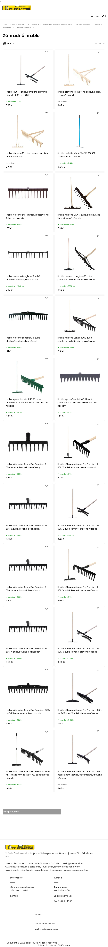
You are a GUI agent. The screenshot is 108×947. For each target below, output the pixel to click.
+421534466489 (47, 923)
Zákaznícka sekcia (19, 890)
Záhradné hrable (23, 27)
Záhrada (35, 24)
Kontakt (14, 895)
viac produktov (11, 811)
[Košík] (104, 15)
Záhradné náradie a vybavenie (57, 24)
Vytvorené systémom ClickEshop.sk (54, 945)
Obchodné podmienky (22, 887)
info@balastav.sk (49, 929)
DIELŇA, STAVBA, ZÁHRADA (15, 24)
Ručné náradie (83, 24)
